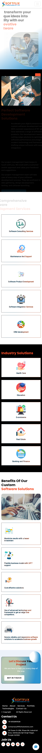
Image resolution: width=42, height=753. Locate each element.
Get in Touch (14, 678)
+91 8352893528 (14, 722)
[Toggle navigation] (37, 4)
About (12, 706)
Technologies (8, 708)
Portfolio (31, 706)
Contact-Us (21, 708)
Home (5, 706)
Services (21, 706)
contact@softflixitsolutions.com (20, 727)
